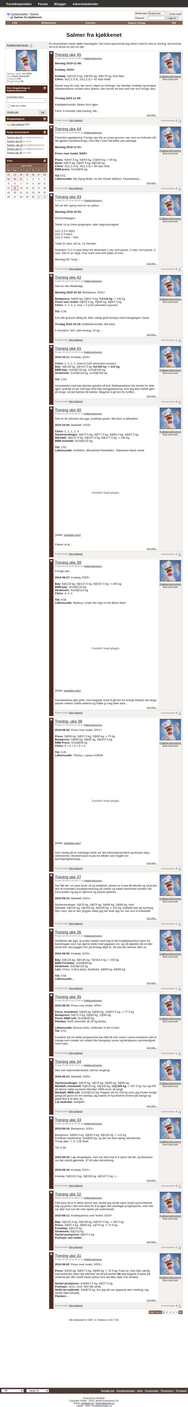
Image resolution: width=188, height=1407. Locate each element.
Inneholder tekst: (15, 97)
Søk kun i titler (17, 105)
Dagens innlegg (136, 23)
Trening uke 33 (68, 1120)
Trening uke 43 (68, 197)
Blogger (60, 4)
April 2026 (26, 166)
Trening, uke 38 (68, 721)
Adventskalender (85, 4)
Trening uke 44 (68, 129)
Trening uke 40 (68, 410)
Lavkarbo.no (87, 1403)
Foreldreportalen (19, 4)
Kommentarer (168, 120)
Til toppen (181, 1390)
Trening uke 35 (68, 997)
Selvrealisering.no (105, 1403)
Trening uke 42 (68, 277)
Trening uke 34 (68, 1061)
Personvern (167, 1390)
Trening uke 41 (68, 348)
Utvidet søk (12, 112)
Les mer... (152, 115)
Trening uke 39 (68, 562)
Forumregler (152, 1390)
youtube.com (72, 535)
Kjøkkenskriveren (93, 58)
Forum (43, 4)
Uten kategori (75, 120)
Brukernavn (141, 13)
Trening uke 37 (68, 877)
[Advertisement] (94, 1356)
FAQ (15, 23)
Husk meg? (174, 14)
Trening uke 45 (68, 54)
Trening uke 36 (68, 932)
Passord (139, 18)
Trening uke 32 (68, 1194)
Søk (174, 23)
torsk (28, 141)
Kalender (91, 23)
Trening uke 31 (68, 1255)
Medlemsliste (48, 23)
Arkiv (140, 1390)
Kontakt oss (107, 1390)
